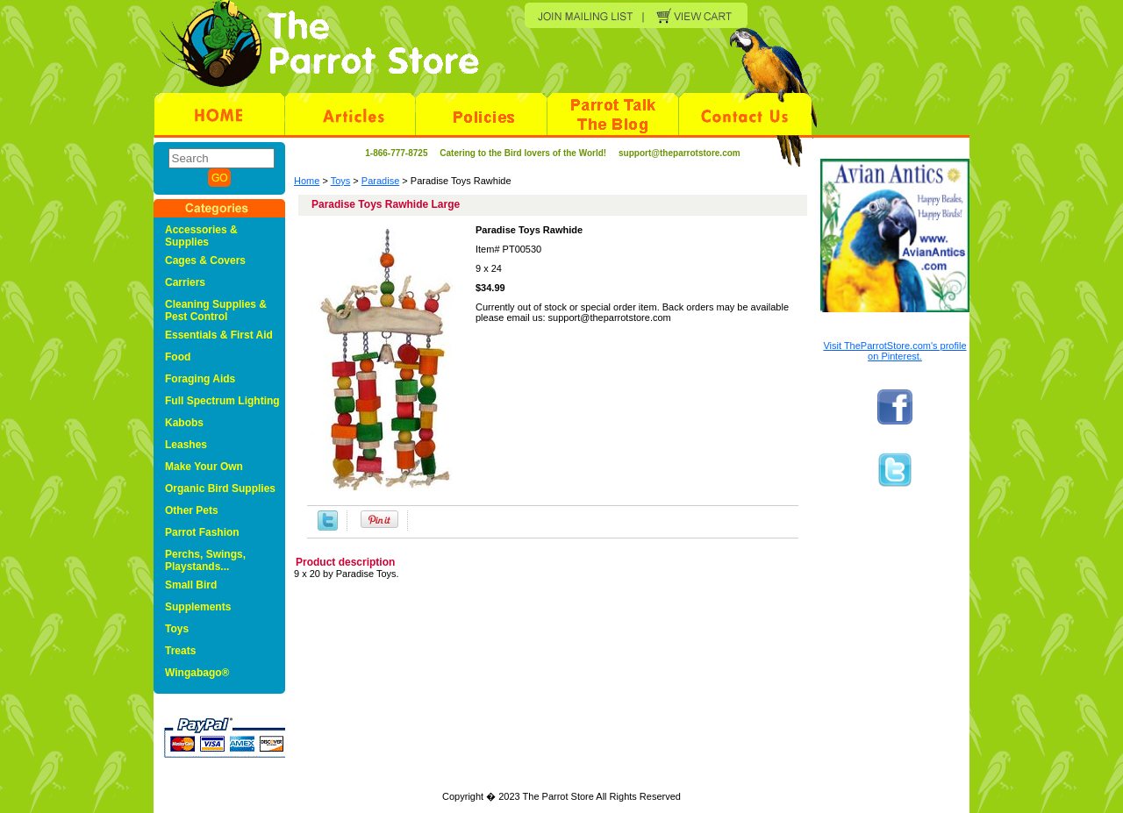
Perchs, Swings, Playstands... (205, 560)
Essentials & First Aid (219, 335)
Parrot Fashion (202, 532)
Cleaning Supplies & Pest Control (216, 310)
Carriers (185, 282)
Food (177, 357)
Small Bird (191, 585)
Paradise (380, 180)
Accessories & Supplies (201, 236)
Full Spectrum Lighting (222, 401)
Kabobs (184, 423)
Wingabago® (197, 673)
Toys (341, 180)
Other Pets (191, 510)
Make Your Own (204, 466)
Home (306, 180)
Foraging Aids (200, 379)
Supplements (198, 607)
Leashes (186, 445)
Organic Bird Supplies (220, 488)
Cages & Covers (205, 260)
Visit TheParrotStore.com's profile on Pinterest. (894, 350)
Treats (180, 651)
